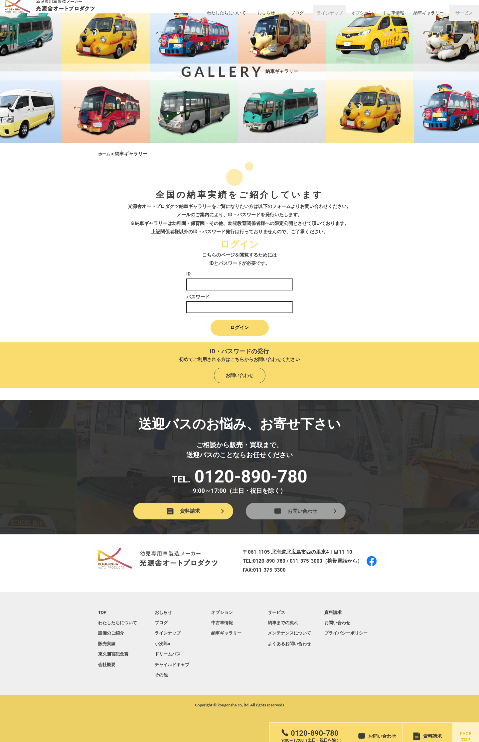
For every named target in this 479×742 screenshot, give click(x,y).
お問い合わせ (239, 374)
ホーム (105, 153)
